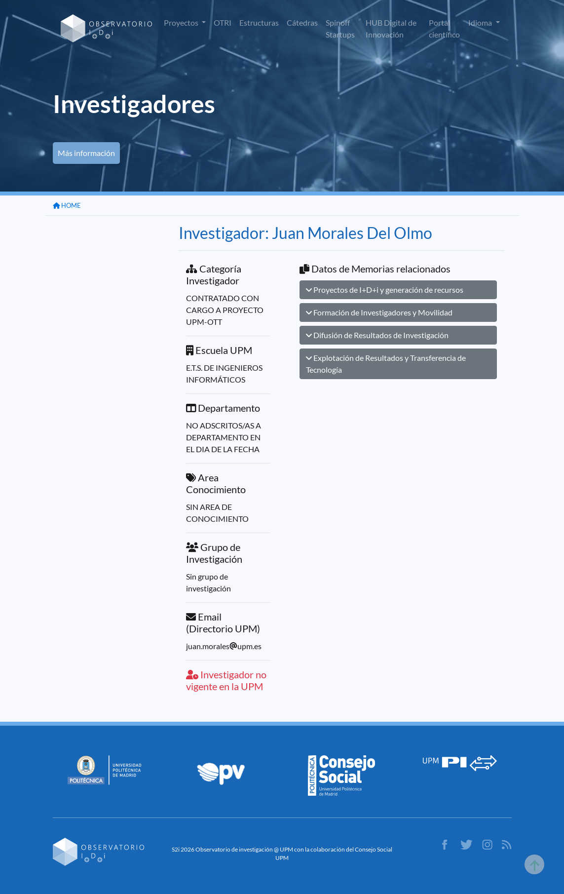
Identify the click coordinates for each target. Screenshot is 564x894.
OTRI (222, 22)
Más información (86, 152)
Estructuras (259, 22)
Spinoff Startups (340, 28)
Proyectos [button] (182, 22)
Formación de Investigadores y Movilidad (379, 312)
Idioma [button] (480, 22)
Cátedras (302, 22)
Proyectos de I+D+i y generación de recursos (384, 289)
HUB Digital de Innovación (391, 28)
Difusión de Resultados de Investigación (377, 335)
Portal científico (444, 28)
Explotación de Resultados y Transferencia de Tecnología (386, 363)
